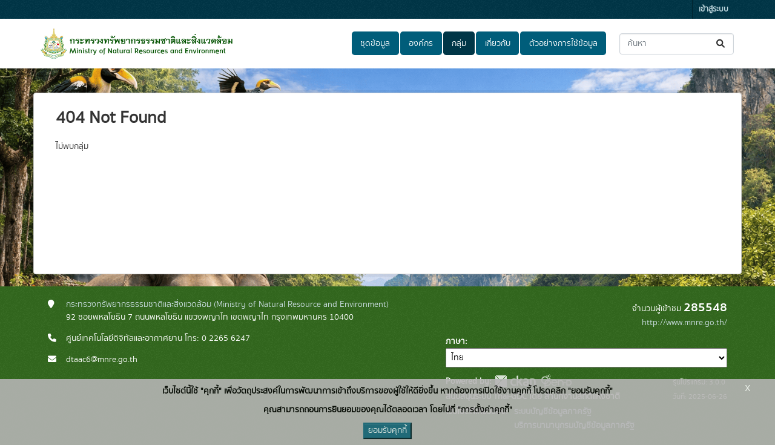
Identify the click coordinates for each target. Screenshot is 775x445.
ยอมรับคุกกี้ (387, 430)
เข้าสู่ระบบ (713, 9)
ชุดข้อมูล (375, 44)
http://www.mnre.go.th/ (684, 323)
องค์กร (421, 44)
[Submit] (721, 43)
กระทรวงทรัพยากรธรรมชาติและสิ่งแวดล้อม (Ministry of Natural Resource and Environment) (227, 304)
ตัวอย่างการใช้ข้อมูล (563, 44)
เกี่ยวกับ (497, 44)
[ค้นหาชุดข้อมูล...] (676, 43)
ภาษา (455, 341)
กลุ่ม (459, 44)
